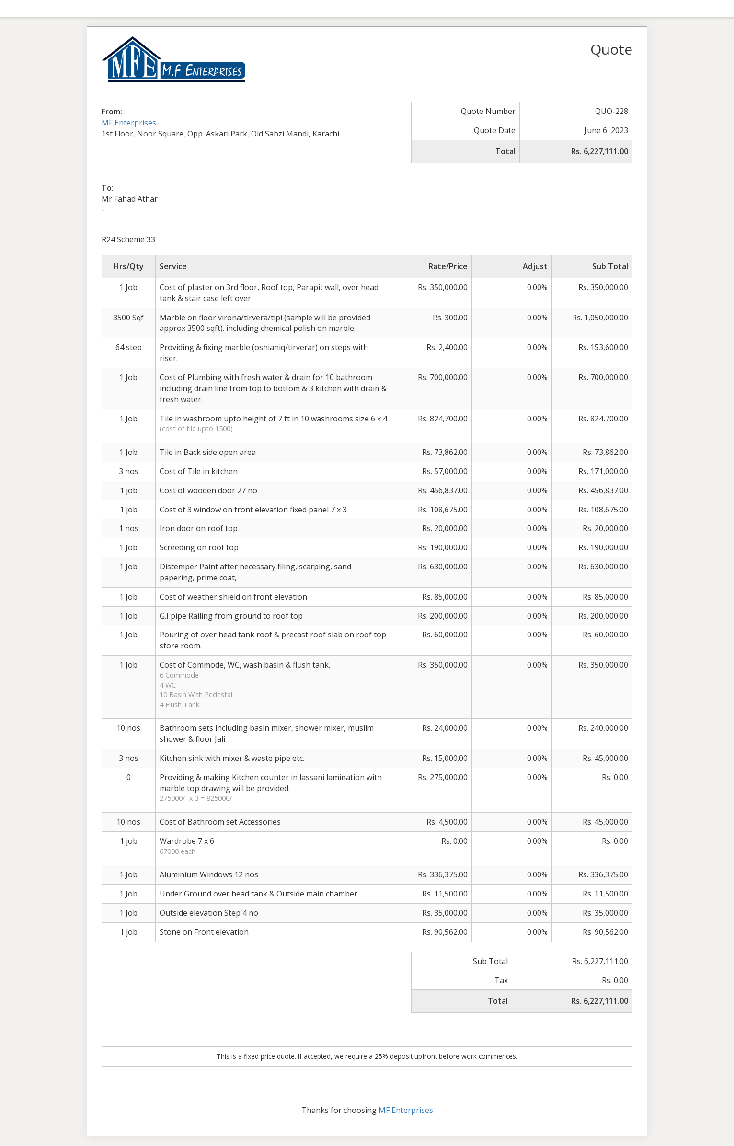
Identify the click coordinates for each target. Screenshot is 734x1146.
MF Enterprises (129, 122)
